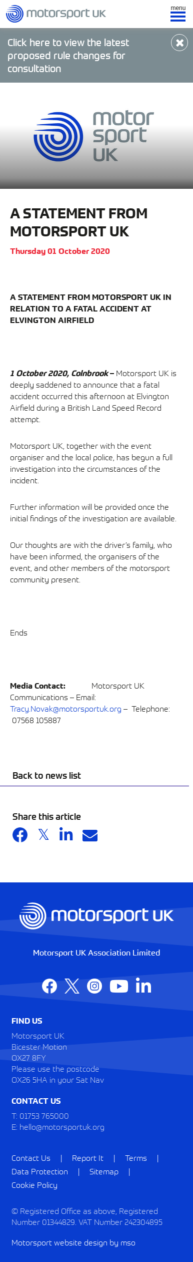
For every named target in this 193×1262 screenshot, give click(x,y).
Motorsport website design (60, 1242)
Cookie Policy (35, 1184)
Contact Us (31, 1157)
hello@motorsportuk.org (62, 1126)
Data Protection (40, 1171)
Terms (136, 1157)
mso (128, 1242)
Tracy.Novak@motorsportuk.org (66, 708)
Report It (88, 1157)
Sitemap (104, 1171)
